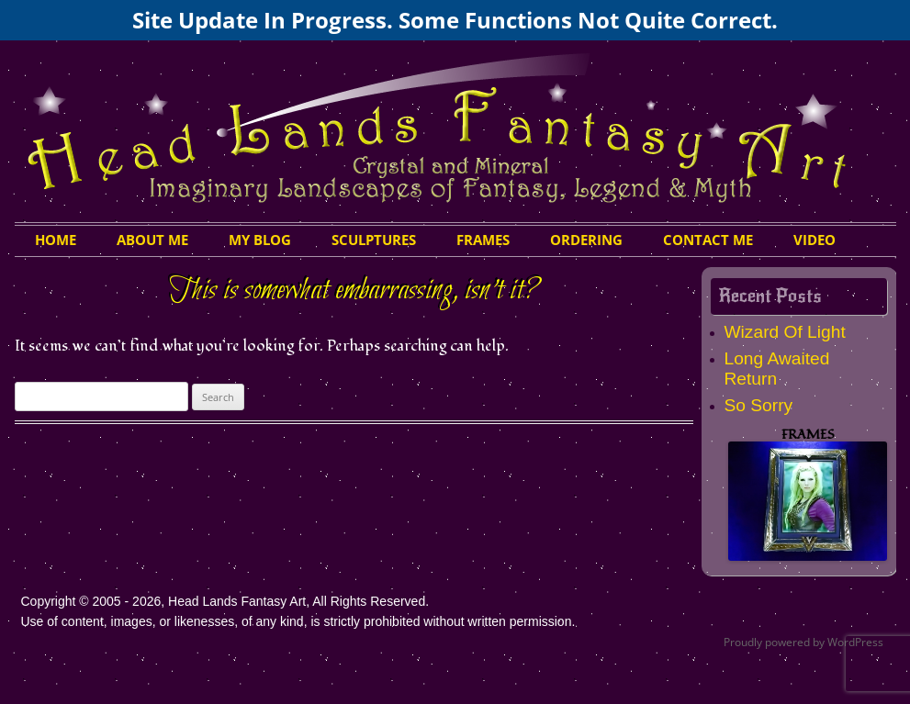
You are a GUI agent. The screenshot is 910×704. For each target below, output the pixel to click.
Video (814, 239)
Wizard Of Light (785, 331)
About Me (152, 239)
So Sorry (759, 405)
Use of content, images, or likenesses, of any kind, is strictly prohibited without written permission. (298, 621)
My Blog (260, 239)
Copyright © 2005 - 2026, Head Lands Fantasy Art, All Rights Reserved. (225, 601)
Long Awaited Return (777, 368)
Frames (483, 239)
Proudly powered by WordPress (803, 642)
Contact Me (708, 239)
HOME (55, 239)
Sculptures (373, 239)
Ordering (586, 239)
